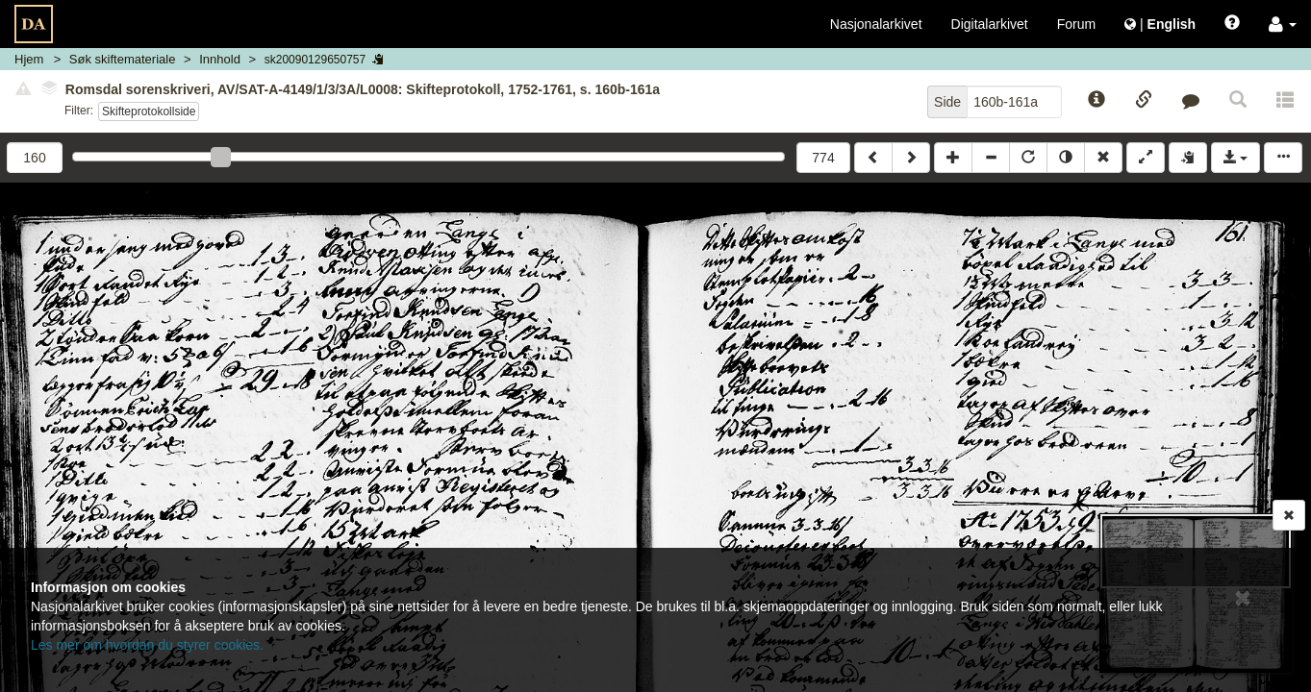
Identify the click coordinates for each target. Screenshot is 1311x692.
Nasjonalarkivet (876, 24)
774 (823, 157)
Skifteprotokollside (148, 111)
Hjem (28, 59)
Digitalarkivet (989, 24)
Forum (1076, 24)
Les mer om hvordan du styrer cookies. (147, 645)
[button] (1282, 24)
